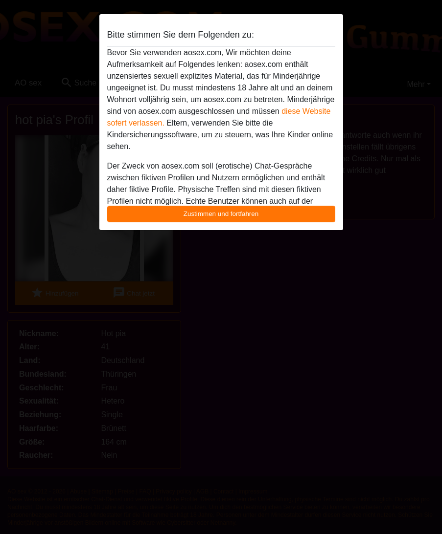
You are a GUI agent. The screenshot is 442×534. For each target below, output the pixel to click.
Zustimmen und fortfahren (221, 213)
